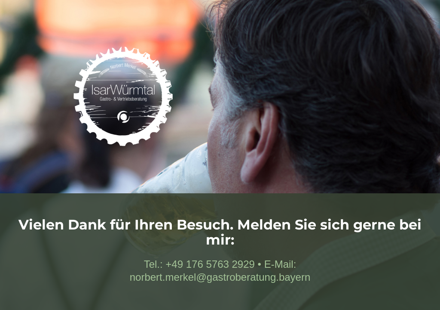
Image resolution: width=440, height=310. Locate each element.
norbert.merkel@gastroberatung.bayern (220, 277)
